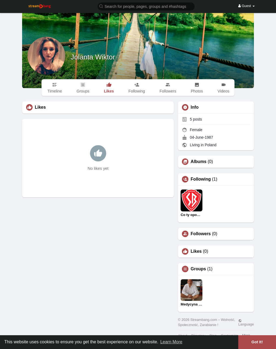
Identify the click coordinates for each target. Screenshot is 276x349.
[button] (146, 6)
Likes (196, 251)
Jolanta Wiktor (93, 57)
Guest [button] (246, 6)
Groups (198, 269)
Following (201, 179)
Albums (198, 161)
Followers (201, 234)
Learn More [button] (171, 342)
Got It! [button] (257, 342)
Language (246, 322)
